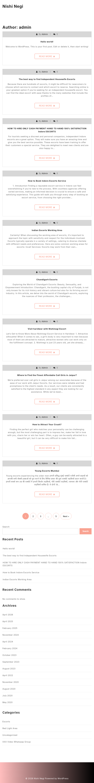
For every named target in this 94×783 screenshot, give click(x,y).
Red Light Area (9, 728)
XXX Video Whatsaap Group (16, 742)
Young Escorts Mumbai (47, 471)
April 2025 (7, 621)
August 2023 (8, 668)
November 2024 (10, 635)
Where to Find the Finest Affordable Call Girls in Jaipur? (47, 375)
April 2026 (7, 614)
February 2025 (9, 628)
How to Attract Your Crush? (47, 424)
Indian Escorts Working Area (47, 230)
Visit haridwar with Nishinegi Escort (47, 329)
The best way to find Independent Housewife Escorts (47, 79)
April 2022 (7, 675)
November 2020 (10, 682)
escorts (6, 721)
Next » (66, 516)
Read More (47, 56)
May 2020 (7, 702)
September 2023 (10, 662)
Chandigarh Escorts (47, 279)
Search (6, 527)
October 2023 (9, 655)
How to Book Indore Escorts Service (47, 181)
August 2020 (8, 689)
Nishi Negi (12, 6)
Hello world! (47, 41)
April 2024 (7, 641)
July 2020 (7, 695)
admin (45, 34)
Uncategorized (9, 735)
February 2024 (9, 648)
